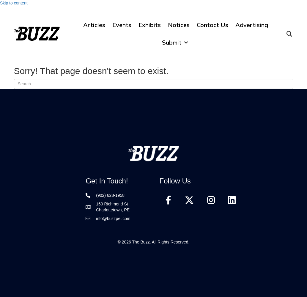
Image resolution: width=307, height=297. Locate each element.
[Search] (153, 84)
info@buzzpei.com (113, 218)
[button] (186, 42)
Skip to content (14, 3)
